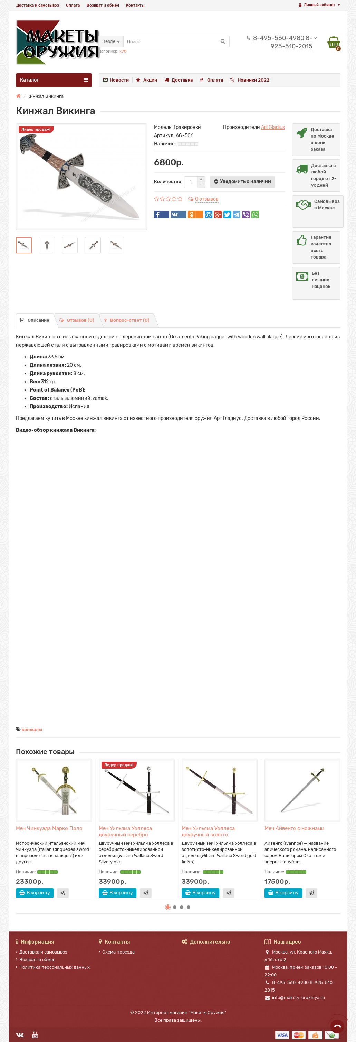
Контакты (135, 5)
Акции (146, 80)
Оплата (73, 5)
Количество (167, 181)
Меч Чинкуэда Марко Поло (49, 828)
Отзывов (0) (76, 320)
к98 (122, 51)
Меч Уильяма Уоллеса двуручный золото (208, 831)
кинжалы (32, 729)
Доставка (178, 80)
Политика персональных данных (53, 967)
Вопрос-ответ (127, 320)
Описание (34, 320)
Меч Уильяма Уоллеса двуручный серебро (125, 831)
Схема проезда (117, 952)
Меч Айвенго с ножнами (294, 828)
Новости (116, 80)
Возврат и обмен (103, 5)
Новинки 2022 (249, 80)
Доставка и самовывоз (37, 5)
